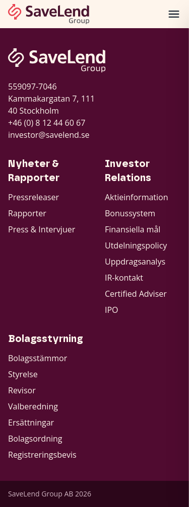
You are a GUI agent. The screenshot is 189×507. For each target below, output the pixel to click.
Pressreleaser (33, 197)
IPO (111, 309)
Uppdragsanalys (135, 261)
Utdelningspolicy (136, 245)
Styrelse (23, 374)
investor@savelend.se (49, 134)
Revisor (22, 390)
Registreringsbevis (42, 454)
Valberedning (33, 406)
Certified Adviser (136, 293)
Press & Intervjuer (41, 229)
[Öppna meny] (174, 14)
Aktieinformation (136, 197)
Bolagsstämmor (37, 358)
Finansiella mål (132, 229)
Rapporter (27, 213)
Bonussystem (130, 213)
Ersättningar (31, 422)
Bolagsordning (35, 438)
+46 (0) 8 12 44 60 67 (46, 122)
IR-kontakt (124, 277)
